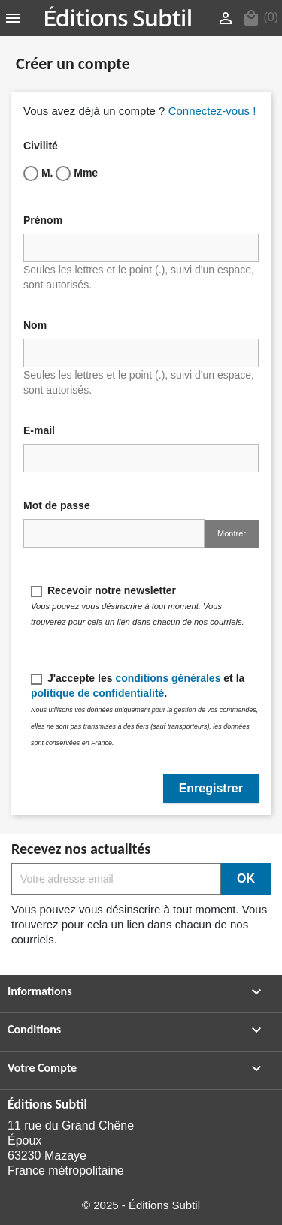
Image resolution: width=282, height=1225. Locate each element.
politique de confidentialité (97, 693)
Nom (35, 325)
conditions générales (167, 678)
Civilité (40, 146)
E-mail (39, 430)
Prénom (42, 220)
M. (38, 173)
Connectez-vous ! (212, 110)
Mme (77, 173)
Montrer (231, 533)
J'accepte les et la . (144, 709)
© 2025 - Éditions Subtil (141, 1205)
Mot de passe (56, 505)
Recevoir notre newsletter (137, 605)
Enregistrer (211, 788)
